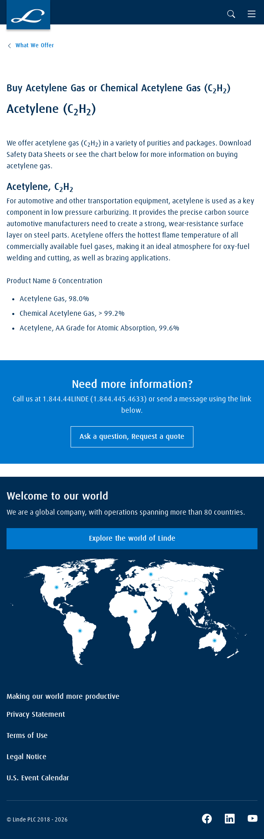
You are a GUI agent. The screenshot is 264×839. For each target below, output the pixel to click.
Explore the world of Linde (132, 538)
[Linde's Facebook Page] (207, 820)
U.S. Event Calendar (38, 778)
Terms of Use (27, 736)
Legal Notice (27, 757)
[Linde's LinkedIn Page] (230, 820)
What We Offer (35, 45)
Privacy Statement (36, 714)
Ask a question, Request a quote (132, 436)
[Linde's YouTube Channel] (252, 820)
